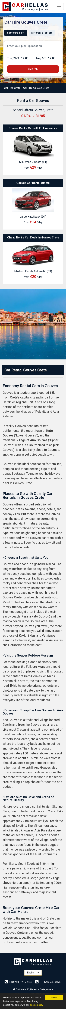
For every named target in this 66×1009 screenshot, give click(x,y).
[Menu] (59, 6)
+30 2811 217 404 (18, 982)
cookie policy (36, 1005)
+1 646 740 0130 (48, 982)
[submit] (33, 69)
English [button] (33, 972)
